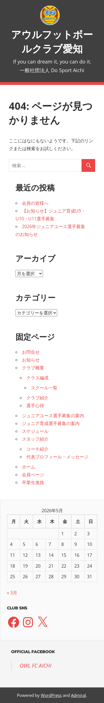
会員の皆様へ (35, 203)
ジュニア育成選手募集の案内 (51, 423)
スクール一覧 (44, 388)
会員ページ (33, 475)
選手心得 (35, 405)
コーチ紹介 (37, 449)
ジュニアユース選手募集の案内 (53, 415)
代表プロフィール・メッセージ (57, 457)
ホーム (28, 467)
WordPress (51, 695)
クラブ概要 (33, 368)
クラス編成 (37, 378)
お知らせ (31, 360)
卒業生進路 (33, 482)
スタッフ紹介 (35, 439)
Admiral (78, 695)
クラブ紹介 (37, 398)
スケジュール (35, 431)
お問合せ (31, 352)
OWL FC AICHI (35, 665)
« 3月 (12, 593)
